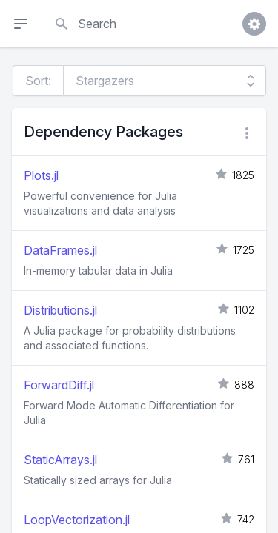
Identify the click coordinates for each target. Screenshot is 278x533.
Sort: (38, 80)
